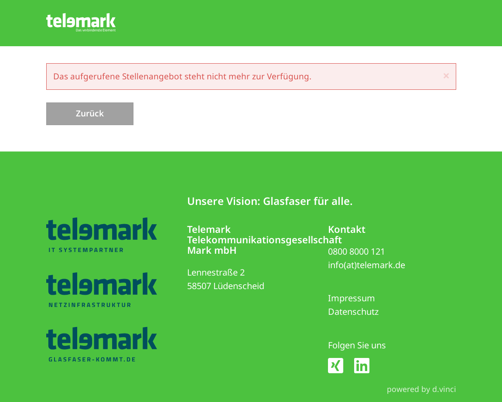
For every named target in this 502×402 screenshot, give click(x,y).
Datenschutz (353, 312)
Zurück (90, 113)
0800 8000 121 (356, 251)
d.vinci (444, 389)
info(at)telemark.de (366, 265)
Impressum (351, 298)
